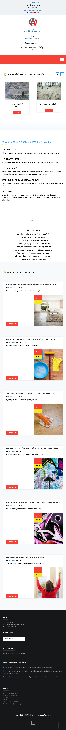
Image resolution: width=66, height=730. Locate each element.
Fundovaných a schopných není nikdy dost (25, 557)
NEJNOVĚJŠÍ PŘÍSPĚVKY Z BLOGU (33, 31)
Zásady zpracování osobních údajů (14, 653)
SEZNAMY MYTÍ (33, 33)
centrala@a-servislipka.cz (33, 10)
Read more (12, 324)
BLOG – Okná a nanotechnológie (13, 624)
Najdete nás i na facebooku (33, 2)
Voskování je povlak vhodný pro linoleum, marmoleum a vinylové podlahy (28, 667)
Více (17, 112)
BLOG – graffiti (8, 622)
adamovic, (11, 287)
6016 (25, 342)
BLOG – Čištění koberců (10, 626)
